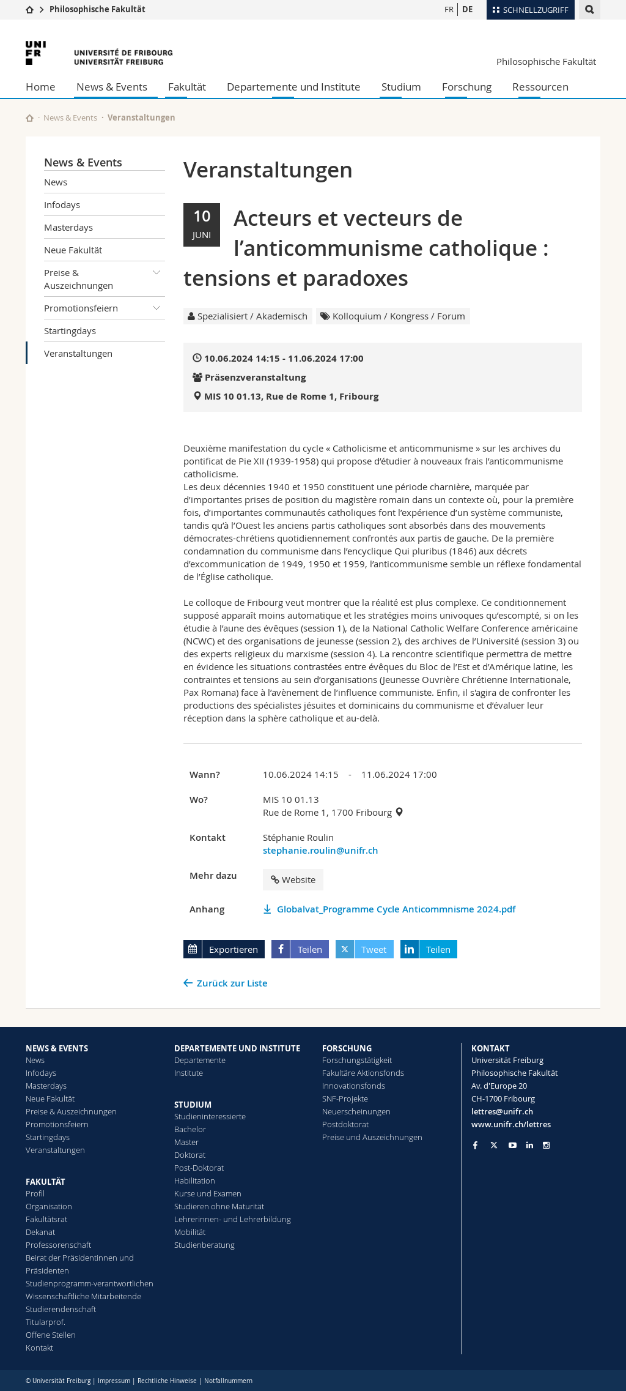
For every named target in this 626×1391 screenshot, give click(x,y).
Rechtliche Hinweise (167, 1381)
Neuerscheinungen (356, 1111)
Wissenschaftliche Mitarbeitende (83, 1296)
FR (449, 9)
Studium (401, 87)
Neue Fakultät (73, 250)
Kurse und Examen (207, 1193)
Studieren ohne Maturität (219, 1206)
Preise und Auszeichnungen (372, 1137)
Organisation (49, 1206)
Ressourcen (540, 87)
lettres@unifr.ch (502, 1111)
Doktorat (189, 1154)
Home (41, 87)
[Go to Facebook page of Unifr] (475, 1144)
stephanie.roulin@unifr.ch (320, 850)
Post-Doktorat (199, 1167)
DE (467, 9)
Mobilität (189, 1231)
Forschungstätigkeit (357, 1059)
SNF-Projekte (345, 1098)
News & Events (111, 87)
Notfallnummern (228, 1381)
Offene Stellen (51, 1334)
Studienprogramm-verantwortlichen (89, 1283)
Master (186, 1141)
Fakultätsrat (46, 1219)
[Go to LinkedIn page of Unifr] (529, 1145)
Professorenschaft (58, 1244)
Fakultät (187, 87)
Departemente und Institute (294, 87)
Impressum (114, 1381)
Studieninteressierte (210, 1116)
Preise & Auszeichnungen (104, 276)
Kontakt (39, 1347)
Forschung (467, 87)
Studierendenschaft (61, 1309)
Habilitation (194, 1180)
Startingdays (70, 330)
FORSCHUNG (347, 1048)
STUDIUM (193, 1104)
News (55, 182)
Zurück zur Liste (232, 983)
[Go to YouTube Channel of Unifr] (513, 1145)
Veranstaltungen (78, 353)
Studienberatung (204, 1244)
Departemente (200, 1059)
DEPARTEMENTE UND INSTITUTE (237, 1048)
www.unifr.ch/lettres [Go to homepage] (511, 1124)
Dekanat (40, 1231)
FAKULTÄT (45, 1181)
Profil (35, 1193)
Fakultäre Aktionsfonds (363, 1072)
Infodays (62, 204)
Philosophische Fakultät (97, 9)
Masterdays (68, 227)
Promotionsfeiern (104, 308)
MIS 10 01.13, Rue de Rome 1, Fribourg (291, 396)
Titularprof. (45, 1321)
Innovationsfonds (353, 1085)
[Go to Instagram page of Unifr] (546, 1145)
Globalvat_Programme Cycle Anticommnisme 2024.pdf (396, 909)
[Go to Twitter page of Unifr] (494, 1144)
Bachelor (190, 1129)
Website (293, 879)
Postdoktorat (345, 1124)
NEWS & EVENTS (57, 1048)
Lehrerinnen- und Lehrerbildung (232, 1219)
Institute (188, 1072)
